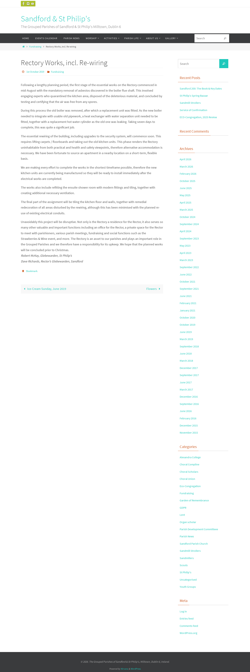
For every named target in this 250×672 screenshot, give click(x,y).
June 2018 (186, 353)
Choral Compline (191, 464)
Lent (183, 515)
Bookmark (32, 270)
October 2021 (188, 281)
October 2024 (188, 217)
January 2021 (188, 310)
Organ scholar (189, 522)
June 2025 (186, 188)
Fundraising (35, 46)
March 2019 (187, 339)
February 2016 (189, 418)
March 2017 (187, 389)
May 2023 (186, 245)
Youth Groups (189, 587)
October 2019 (188, 325)
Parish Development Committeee (201, 529)
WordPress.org (189, 633)
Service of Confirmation (195, 110)
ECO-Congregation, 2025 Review (200, 117)
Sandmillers (187, 558)
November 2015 (190, 432)
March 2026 (187, 166)
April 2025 (186, 202)
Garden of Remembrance (196, 500)
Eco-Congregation (191, 486)
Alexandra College (191, 457)
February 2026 (189, 174)
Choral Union (188, 479)
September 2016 (190, 404)
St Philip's (186, 572)
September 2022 (190, 267)
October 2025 (188, 181)
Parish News (188, 536)
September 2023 (190, 238)
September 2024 (190, 224)
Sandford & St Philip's (55, 19)
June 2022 (186, 274)
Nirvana (124, 668)
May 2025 (186, 195)
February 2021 (189, 303)
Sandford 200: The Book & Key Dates (203, 88)
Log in (184, 611)
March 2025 (187, 209)
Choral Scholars (190, 472)
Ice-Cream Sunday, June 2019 (44, 289)
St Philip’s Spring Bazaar (195, 95)
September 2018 (190, 346)
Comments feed (190, 626)
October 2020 (188, 317)
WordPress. (136, 668)
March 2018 (187, 361)
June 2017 (186, 382)
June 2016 (186, 411)
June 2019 (186, 332)
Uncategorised (189, 579)
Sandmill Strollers (191, 103)
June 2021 (186, 296)
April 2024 (186, 231)
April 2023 (186, 253)
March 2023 (187, 260)
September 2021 (190, 289)
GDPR (183, 508)
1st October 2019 (36, 71)
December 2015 (190, 425)
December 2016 (190, 396)
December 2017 (190, 368)
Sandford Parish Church (195, 543)
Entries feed (187, 618)
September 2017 (190, 375)
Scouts (184, 565)
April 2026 (186, 159)
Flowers (154, 289)
